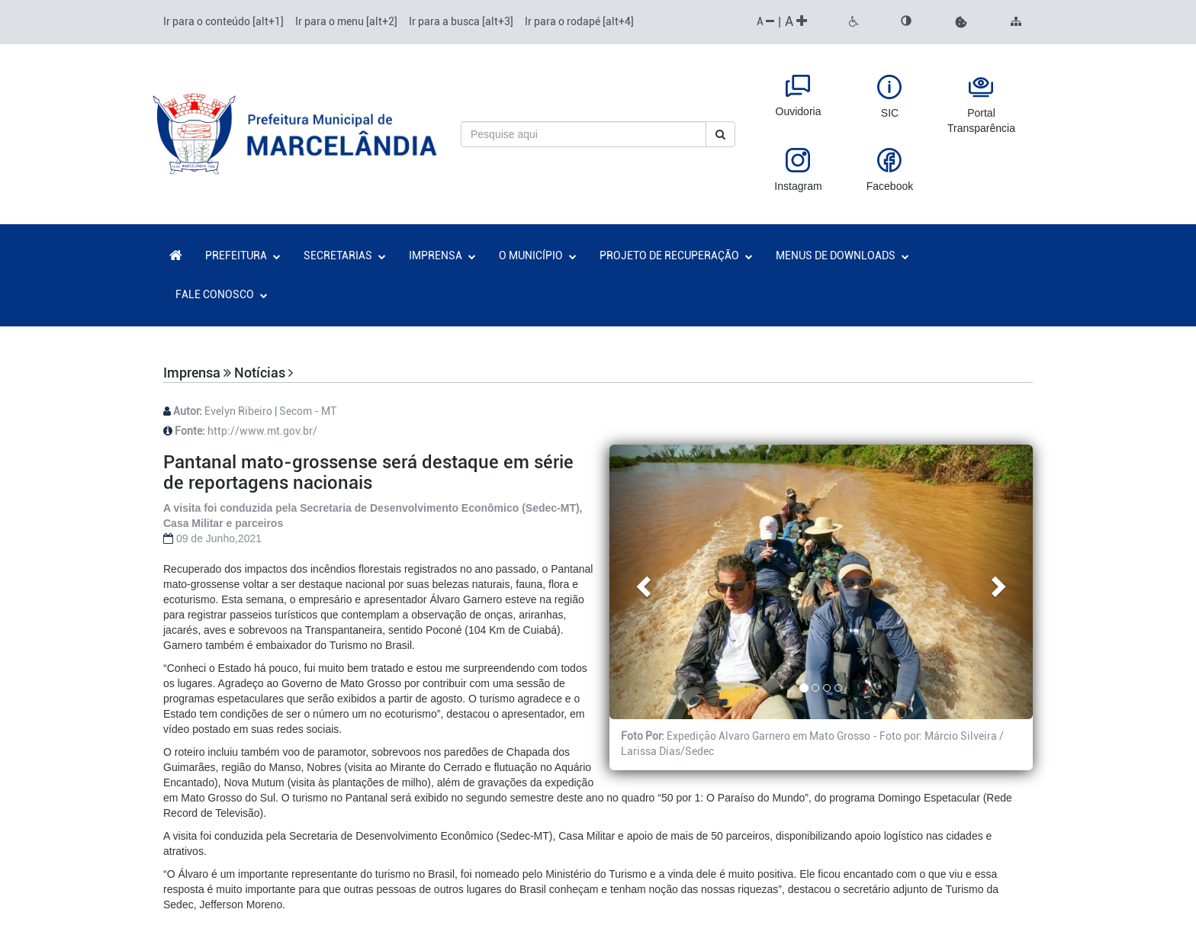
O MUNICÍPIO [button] (538, 255)
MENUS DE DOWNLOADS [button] (842, 255)
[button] (961, 22)
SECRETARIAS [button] (345, 255)
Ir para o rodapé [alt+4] (579, 21)
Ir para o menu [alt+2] (346, 21)
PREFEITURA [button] (243, 255)
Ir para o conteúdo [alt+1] (223, 21)
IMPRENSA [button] (442, 255)
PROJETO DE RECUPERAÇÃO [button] (676, 255)
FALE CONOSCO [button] (221, 294)
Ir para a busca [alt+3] (461, 21)
